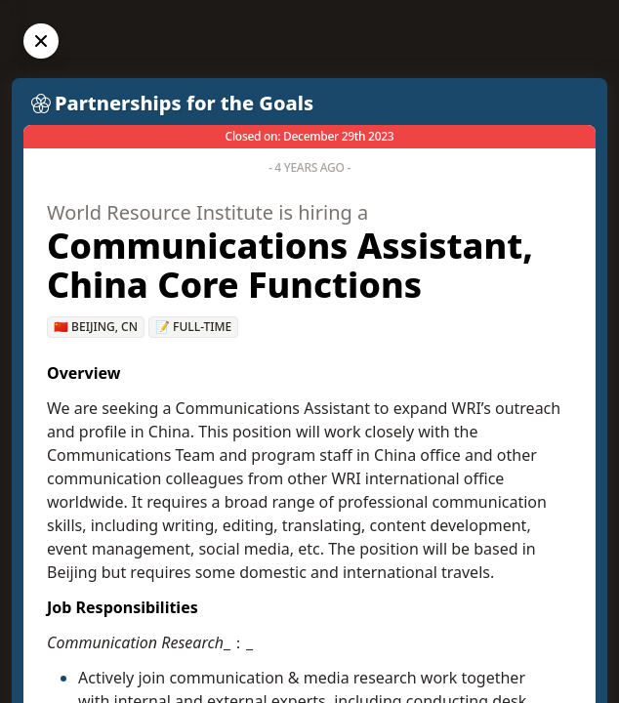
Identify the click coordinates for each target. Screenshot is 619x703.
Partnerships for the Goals (184, 103)
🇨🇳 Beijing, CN (96, 326)
